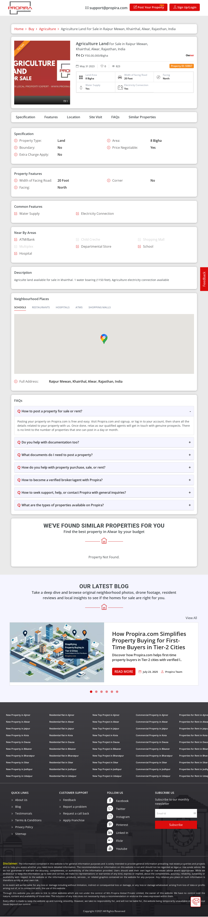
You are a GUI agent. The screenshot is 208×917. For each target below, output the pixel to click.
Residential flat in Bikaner (62, 749)
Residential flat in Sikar (61, 762)
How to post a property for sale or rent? (52, 411)
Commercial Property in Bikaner (153, 749)
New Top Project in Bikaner (107, 749)
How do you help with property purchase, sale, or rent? (63, 468)
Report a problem (75, 807)
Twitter (116, 809)
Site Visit (95, 117)
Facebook (117, 801)
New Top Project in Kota (105, 735)
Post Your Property (149, 6)
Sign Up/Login (184, 7)
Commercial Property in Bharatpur (154, 755)
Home (19, 29)
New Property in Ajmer (18, 715)
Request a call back (76, 814)
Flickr (115, 841)
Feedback (204, 279)
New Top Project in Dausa (106, 742)
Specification (25, 117)
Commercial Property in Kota (151, 735)
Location (73, 117)
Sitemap (20, 834)
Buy (31, 29)
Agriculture (47, 29)
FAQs (115, 117)
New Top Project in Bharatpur (108, 755)
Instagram (118, 817)
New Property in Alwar (18, 722)
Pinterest (117, 825)
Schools (20, 307)
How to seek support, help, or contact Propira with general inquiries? (74, 493)
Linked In (117, 833)
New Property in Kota (17, 735)
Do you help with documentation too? (50, 442)
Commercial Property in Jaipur (152, 728)
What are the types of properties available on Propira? (63, 505)
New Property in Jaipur (18, 728)
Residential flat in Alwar (61, 722)
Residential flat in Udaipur (63, 776)
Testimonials (23, 814)
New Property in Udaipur (19, 776)
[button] (104, 339)
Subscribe (176, 825)
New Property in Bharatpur (20, 755)
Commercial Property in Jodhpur (153, 769)
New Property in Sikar (17, 762)
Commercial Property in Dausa (152, 742)
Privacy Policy (24, 827)
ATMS (79, 307)
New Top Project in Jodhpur (107, 769)
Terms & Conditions (28, 820)
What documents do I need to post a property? (57, 455)
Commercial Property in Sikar (151, 762)
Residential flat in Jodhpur (63, 769)
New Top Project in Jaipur (106, 728)
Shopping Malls (100, 307)
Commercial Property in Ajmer (152, 715)
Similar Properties (142, 117)
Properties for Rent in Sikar (193, 762)
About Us (21, 800)
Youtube (117, 849)
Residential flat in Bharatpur (64, 755)
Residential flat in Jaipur (61, 728)
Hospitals (63, 307)
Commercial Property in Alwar (152, 722)
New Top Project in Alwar (106, 722)
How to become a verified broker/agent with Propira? (62, 480)
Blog (18, 807)
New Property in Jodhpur (19, 769)
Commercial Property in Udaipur (153, 776)
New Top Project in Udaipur (107, 776)
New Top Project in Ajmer (106, 715)
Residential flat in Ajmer (61, 715)
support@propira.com (106, 7)
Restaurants (41, 307)
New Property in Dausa (18, 742)
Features (51, 117)
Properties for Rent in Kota (193, 735)
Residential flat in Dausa (61, 742)
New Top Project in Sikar (105, 762)
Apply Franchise (74, 820)
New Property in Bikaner (19, 749)
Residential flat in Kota (61, 735)
